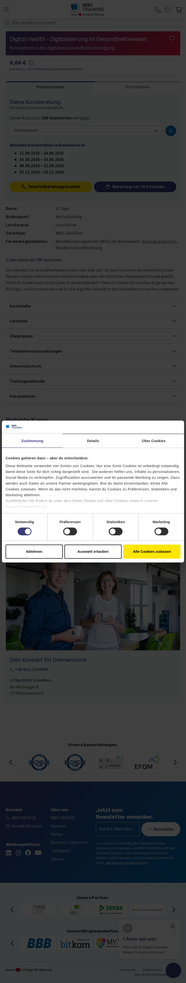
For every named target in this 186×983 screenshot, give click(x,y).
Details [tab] (93, 441)
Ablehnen (34, 551)
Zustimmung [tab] (32, 441)
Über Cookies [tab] (154, 441)
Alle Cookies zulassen (152, 551)
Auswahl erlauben (93, 551)
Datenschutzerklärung (26, 506)
